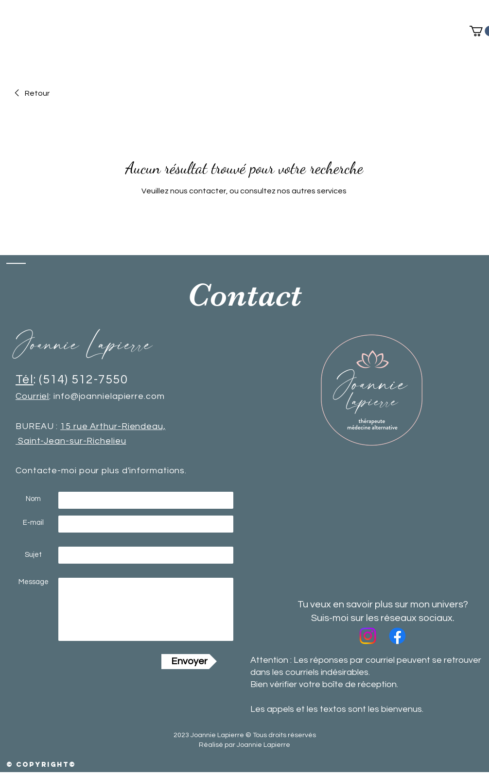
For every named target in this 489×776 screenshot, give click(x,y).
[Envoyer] (189, 661)
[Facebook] (397, 636)
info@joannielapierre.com (108, 396)
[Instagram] (368, 636)
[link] (30, 93)
